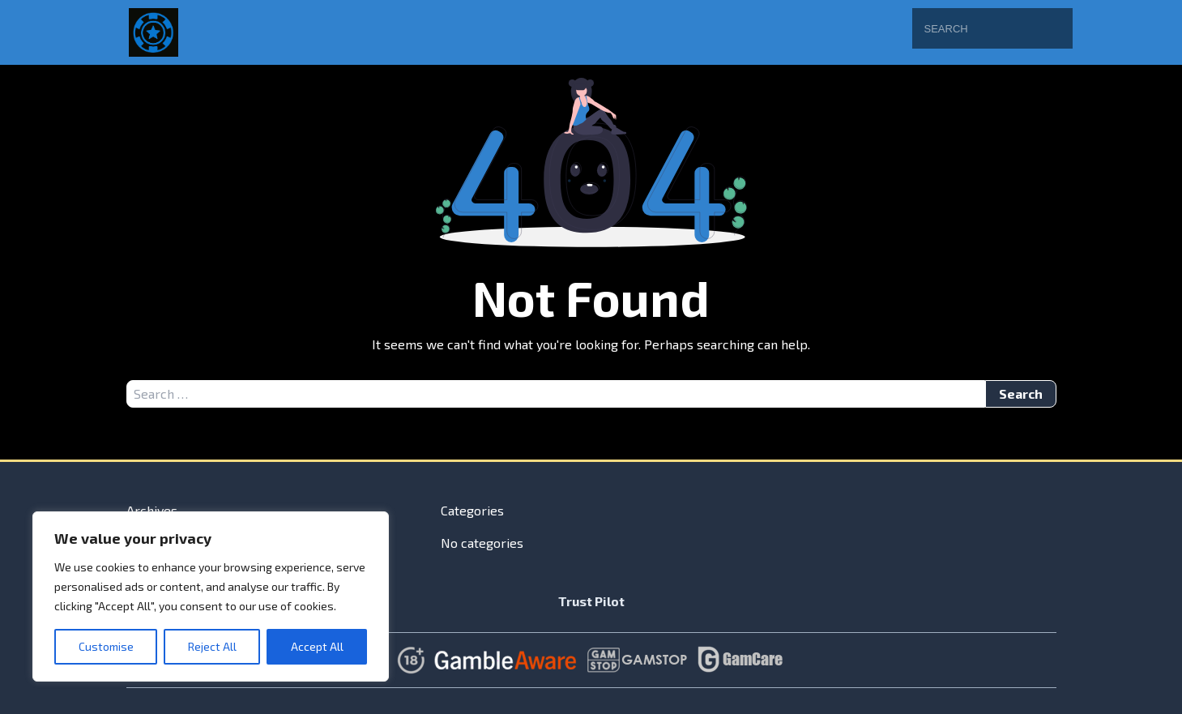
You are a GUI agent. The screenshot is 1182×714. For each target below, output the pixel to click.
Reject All (212, 646)
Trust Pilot (591, 601)
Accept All (317, 646)
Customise (106, 646)
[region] (210, 596)
